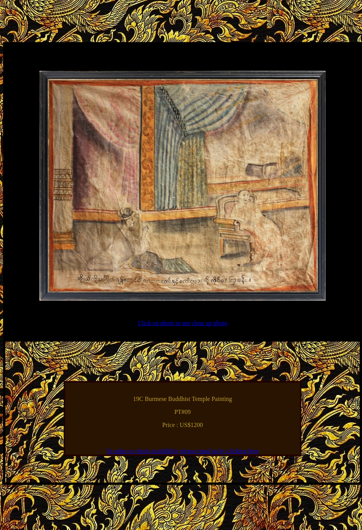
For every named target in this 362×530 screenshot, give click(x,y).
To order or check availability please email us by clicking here (182, 451)
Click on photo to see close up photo (182, 323)
